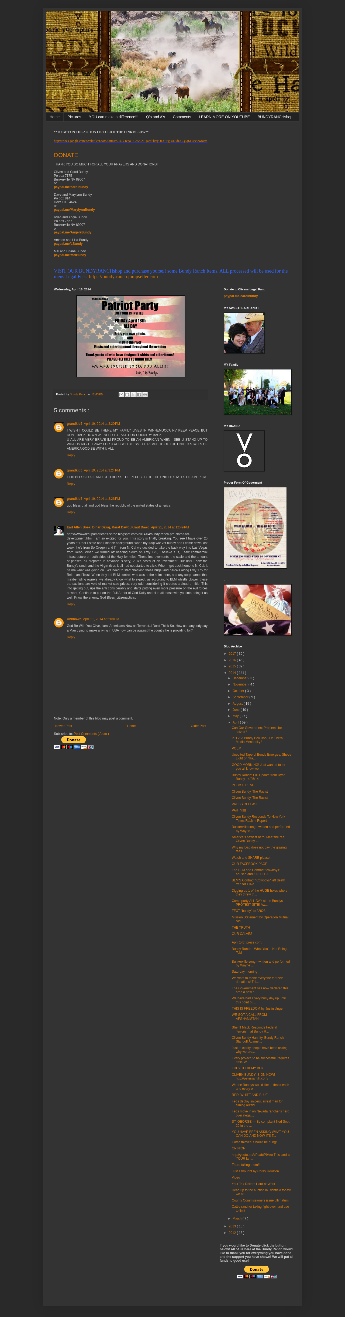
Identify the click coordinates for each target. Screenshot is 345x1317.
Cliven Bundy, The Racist (250, 791)
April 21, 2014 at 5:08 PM (101, 619)
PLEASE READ (243, 785)
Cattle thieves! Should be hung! (254, 1142)
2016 (233, 660)
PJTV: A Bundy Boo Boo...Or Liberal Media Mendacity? (258, 740)
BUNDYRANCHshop (275, 117)
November (241, 684)
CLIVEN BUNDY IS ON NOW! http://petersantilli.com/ (253, 1076)
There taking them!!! (246, 1165)
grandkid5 (74, 424)
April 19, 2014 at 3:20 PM (102, 424)
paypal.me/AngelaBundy (72, 232)
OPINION (239, 1148)
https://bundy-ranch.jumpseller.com (123, 276)
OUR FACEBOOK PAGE (249, 864)
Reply (71, 455)
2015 (233, 666)
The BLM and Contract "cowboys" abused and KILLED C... (256, 872)
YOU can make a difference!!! (113, 117)
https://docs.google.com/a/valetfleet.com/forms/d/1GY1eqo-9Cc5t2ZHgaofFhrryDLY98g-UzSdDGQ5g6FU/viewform (131, 141)
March (238, 1218)
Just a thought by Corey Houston (255, 1171)
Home (55, 117)
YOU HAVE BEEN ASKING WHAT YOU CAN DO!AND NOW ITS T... (260, 1134)
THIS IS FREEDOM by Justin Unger (258, 1008)
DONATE (66, 155)
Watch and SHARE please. (251, 858)
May (236, 716)
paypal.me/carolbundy (71, 187)
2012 (233, 1233)
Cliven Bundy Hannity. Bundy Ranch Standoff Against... (258, 1039)
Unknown (74, 619)
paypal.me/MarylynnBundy (74, 210)
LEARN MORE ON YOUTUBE (224, 117)
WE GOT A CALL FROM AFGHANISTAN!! (249, 1016)
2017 (233, 654)
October (239, 691)
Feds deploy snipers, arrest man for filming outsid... (257, 1103)
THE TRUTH (241, 927)
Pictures (74, 117)
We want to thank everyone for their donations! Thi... (257, 980)
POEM (236, 748)
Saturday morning (244, 971)
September (241, 697)
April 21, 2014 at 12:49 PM (170, 527)
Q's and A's (155, 117)
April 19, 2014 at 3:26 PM (102, 499)
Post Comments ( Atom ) (91, 734)
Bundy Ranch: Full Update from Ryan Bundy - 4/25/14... (258, 777)
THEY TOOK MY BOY (248, 1068)
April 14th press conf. (247, 942)
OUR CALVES (242, 934)
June (236, 710)
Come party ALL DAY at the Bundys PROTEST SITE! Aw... (257, 903)
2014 (233, 673)
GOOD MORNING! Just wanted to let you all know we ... (258, 766)
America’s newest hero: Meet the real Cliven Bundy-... (258, 839)
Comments (182, 117)
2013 (233, 1226)
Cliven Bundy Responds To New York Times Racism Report (258, 818)
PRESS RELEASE (245, 804)
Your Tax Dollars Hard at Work (253, 1184)
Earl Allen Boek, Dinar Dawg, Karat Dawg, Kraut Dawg (108, 527)
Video (236, 1177)
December (241, 678)
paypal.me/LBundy (68, 244)
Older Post (198, 726)
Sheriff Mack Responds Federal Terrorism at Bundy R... (254, 1029)
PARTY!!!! (239, 810)
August (238, 703)
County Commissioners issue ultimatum (260, 1200)
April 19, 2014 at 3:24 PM (102, 470)
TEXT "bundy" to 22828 (248, 911)
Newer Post (63, 726)
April (236, 722)
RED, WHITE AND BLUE (250, 1095)
